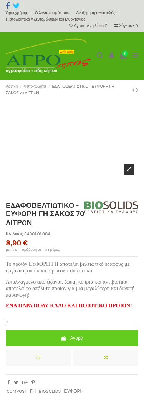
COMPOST (17, 391)
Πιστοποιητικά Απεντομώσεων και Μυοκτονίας (45, 19)
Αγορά (72, 338)
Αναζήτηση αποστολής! (96, 13)
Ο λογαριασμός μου (52, 13)
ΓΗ (33, 391)
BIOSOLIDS (50, 391)
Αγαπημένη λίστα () (88, 25)
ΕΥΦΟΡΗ (73, 391)
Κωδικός (14, 234)
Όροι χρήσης (17, 13)
